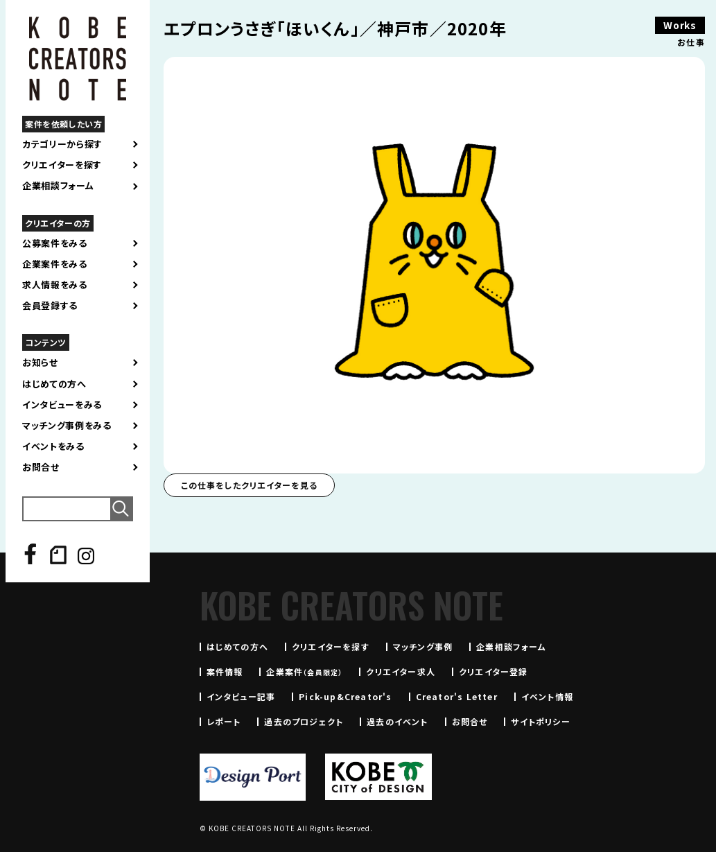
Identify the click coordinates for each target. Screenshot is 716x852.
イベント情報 (547, 696)
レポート (224, 721)
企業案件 (304, 671)
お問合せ (41, 467)
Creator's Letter (457, 696)
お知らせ (40, 362)
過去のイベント (397, 721)
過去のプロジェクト (303, 721)
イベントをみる (53, 446)
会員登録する (50, 305)
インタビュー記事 (241, 696)
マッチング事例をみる (67, 425)
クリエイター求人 (400, 671)
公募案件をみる (54, 243)
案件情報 (225, 671)
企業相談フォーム (58, 186)
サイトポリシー (540, 721)
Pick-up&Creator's (345, 696)
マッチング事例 (423, 646)
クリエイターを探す (62, 165)
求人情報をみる (54, 285)
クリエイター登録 (493, 671)
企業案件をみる (54, 264)
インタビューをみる (62, 405)
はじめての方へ (54, 384)
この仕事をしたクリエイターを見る (249, 485)
